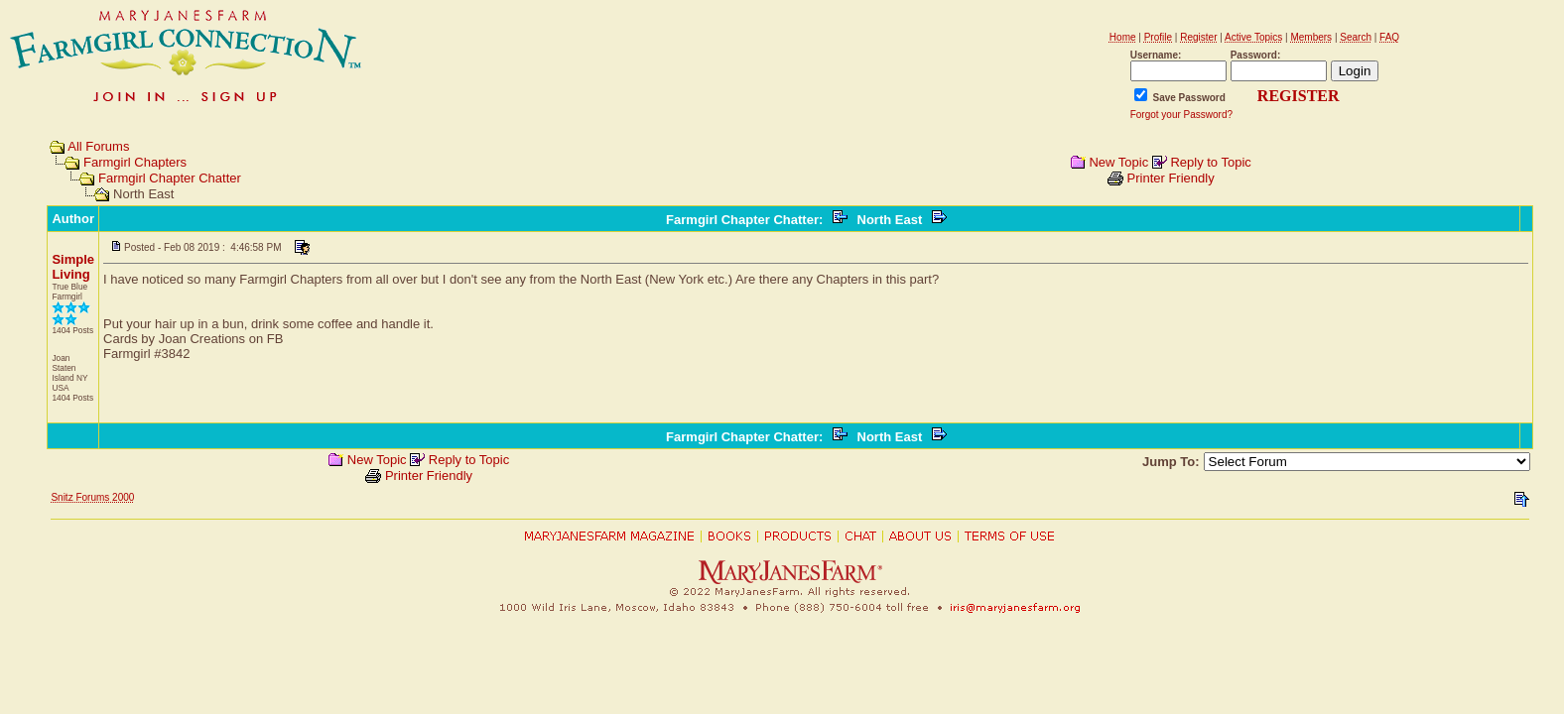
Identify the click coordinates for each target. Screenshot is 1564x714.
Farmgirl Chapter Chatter (169, 178)
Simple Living (73, 267)
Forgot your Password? (1181, 114)
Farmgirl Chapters (135, 162)
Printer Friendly (1171, 178)
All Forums (98, 146)
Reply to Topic (1210, 162)
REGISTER (1298, 95)
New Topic (1118, 162)
